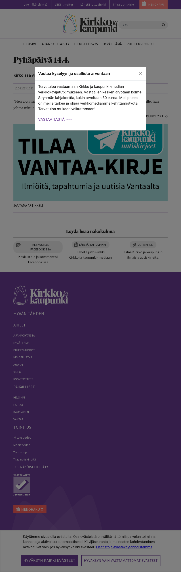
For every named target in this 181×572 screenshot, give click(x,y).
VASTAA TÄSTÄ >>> (55, 119)
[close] (140, 73)
